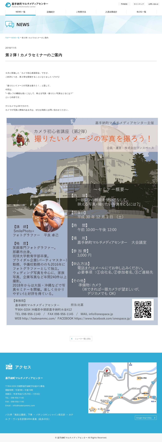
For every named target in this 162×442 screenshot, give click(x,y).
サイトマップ (139, 4)
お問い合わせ (153, 4)
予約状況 (124, 4)
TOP (7, 37)
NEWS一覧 (15, 37)
